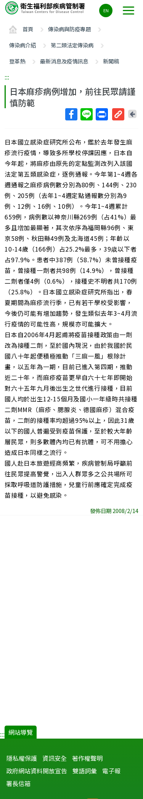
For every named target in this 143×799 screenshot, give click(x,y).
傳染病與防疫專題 (69, 29)
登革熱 (17, 61)
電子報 (111, 770)
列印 (101, 114)
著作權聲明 (87, 758)
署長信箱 (18, 783)
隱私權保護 (21, 758)
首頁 (27, 29)
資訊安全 (54, 758)
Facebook (70, 114)
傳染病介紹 (22, 45)
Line (86, 114)
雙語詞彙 (84, 770)
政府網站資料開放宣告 (36, 770)
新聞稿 (111, 61)
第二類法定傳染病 (72, 45)
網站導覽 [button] (20, 732)
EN (106, 10)
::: (7, 76)
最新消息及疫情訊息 (64, 61)
